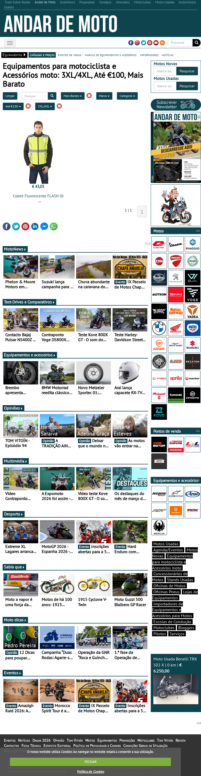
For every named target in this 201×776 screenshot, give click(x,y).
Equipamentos (107, 740)
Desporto (13, 514)
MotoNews (15, 249)
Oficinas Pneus (166, 591)
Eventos (12, 672)
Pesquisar (187, 71)
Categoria (127, 96)
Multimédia (15, 461)
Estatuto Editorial (57, 745)
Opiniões (13, 408)
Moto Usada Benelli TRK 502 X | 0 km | (175, 680)
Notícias (24, 740)
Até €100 (13, 106)
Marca (104, 96)
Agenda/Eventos (168, 549)
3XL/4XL (45, 106)
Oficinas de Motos (169, 585)
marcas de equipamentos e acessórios (110, 54)
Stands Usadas (180, 579)
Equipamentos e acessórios (30, 354)
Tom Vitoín (75, 740)
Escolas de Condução (172, 621)
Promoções (127, 740)
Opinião (58, 740)
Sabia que (14, 566)
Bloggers (186, 627)
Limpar (10, 96)
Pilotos (159, 633)
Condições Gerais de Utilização (145, 745)
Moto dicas (15, 619)
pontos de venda (69, 54)
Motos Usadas (165, 543)
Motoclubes (164, 627)
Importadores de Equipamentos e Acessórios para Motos (172, 609)
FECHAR (91, 761)
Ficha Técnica (31, 745)
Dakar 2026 (41, 740)
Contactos (11, 745)
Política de (90, 771)
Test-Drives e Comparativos (29, 302)
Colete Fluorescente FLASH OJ (38, 195)
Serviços (177, 633)
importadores (149, 54)
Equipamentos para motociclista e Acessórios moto (172, 562)
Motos (90, 740)
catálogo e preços (42, 54)
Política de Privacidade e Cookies (97, 745)
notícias (167, 54)
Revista (181, 740)
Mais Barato (73, 96)
